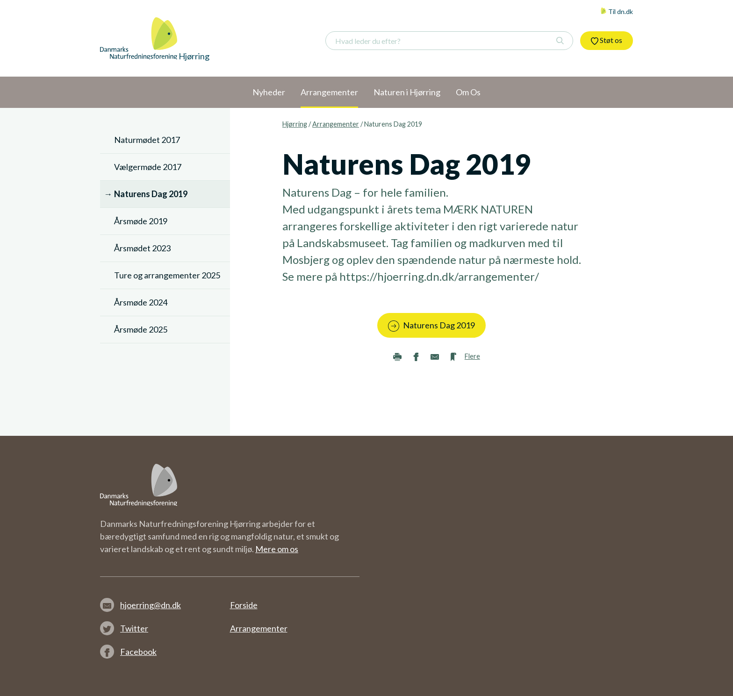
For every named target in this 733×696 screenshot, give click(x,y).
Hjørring (294, 124)
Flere (472, 356)
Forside (244, 605)
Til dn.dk (616, 11)
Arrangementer (335, 124)
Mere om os (276, 549)
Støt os (606, 40)
